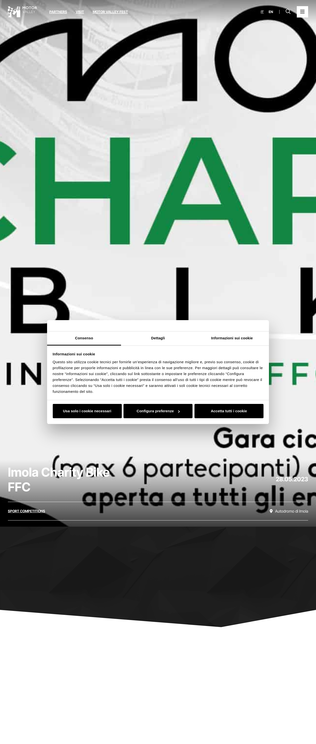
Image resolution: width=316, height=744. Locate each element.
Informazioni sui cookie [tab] (232, 338)
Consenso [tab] (84, 338)
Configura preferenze (158, 411)
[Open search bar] (288, 12)
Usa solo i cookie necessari (87, 411)
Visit (80, 12)
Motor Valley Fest (110, 12)
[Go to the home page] (22, 11)
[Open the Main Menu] (302, 11)
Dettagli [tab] (158, 338)
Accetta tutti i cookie (229, 411)
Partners (58, 12)
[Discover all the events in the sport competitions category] (26, 511)
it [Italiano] (262, 12)
